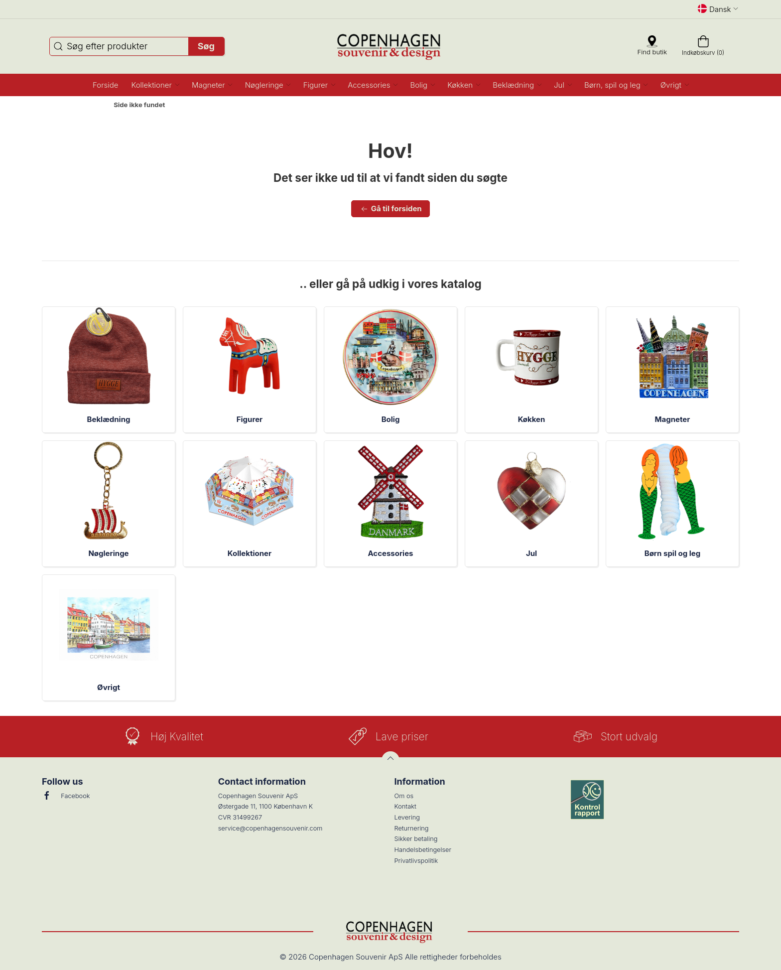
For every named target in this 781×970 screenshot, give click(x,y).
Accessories (390, 553)
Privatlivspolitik (416, 860)
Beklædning (108, 419)
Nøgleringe (108, 553)
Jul (531, 553)
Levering (407, 817)
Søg (206, 46)
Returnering (411, 828)
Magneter (672, 419)
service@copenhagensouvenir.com (270, 828)
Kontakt (405, 806)
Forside (88, 105)
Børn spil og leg (672, 553)
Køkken (531, 419)
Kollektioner (249, 553)
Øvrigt (108, 687)
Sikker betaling (416, 838)
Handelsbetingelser (423, 849)
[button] (155, 85)
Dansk (718, 9)
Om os (404, 796)
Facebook (66, 796)
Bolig (391, 419)
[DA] (391, 46)
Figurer (249, 419)
